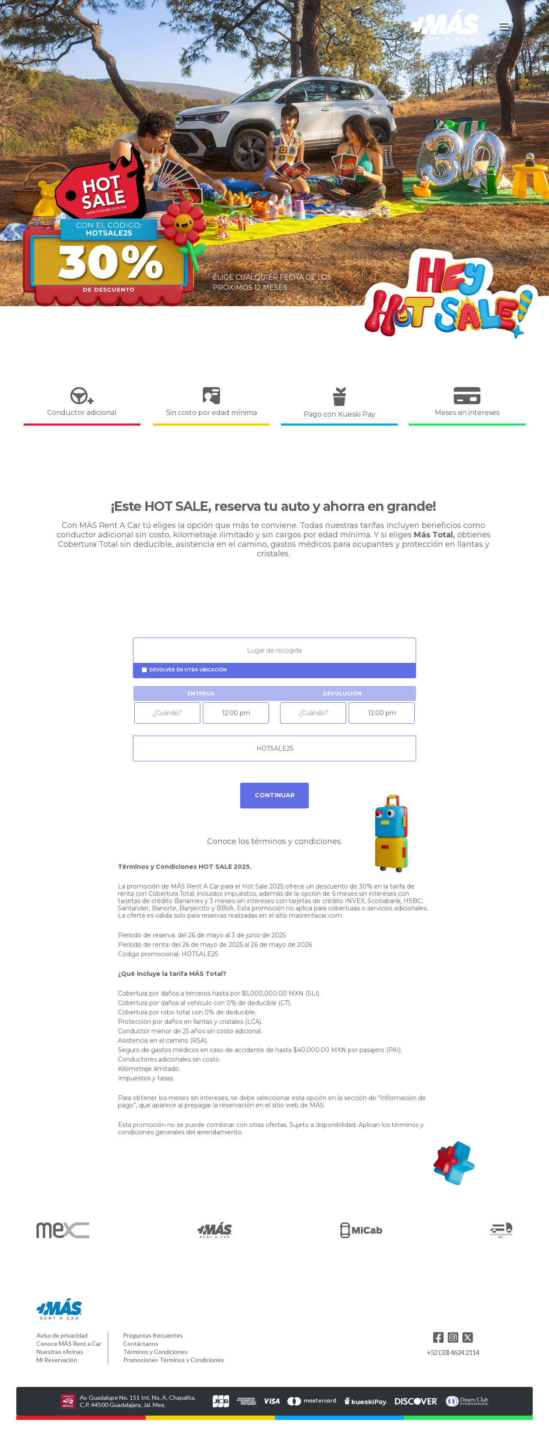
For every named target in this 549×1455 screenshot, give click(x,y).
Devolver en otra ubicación (187, 670)
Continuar (275, 795)
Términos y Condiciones (155, 1351)
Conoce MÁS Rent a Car (68, 1343)
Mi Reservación (56, 1359)
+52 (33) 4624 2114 (453, 1352)
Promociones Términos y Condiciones (173, 1359)
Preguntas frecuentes (153, 1335)
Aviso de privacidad (61, 1335)
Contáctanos (140, 1343)
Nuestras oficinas (59, 1351)
